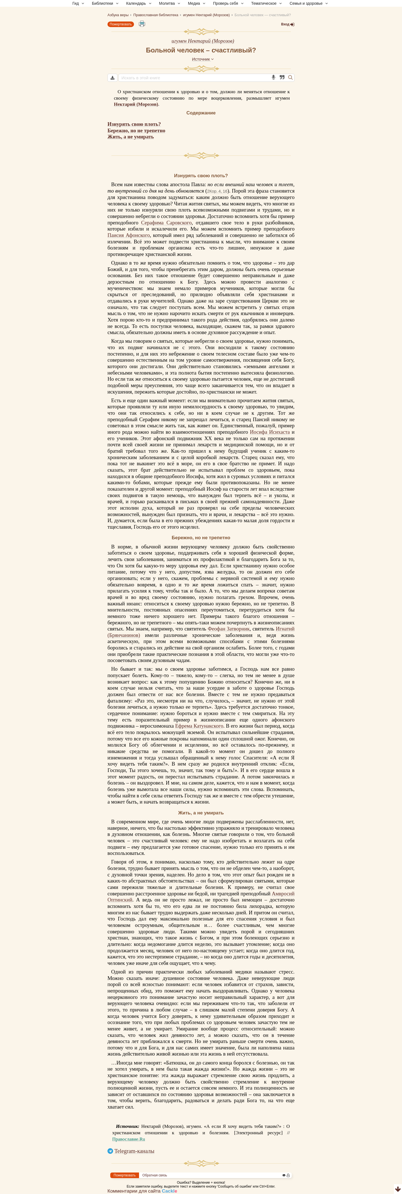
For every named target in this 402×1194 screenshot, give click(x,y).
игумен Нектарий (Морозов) (202, 41)
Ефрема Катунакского (199, 726)
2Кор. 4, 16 (217, 191)
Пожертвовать (121, 24)
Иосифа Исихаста (270, 432)
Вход (288, 24)
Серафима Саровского (166, 223)
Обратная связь (154, 1175)
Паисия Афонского (128, 235)
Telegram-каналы (134, 1151)
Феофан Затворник (229, 629)
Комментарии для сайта (142, 1191)
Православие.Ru (128, 1139)
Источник (203, 59)
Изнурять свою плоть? (134, 124)
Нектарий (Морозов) (136, 104)
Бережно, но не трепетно (136, 130)
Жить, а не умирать (130, 137)
